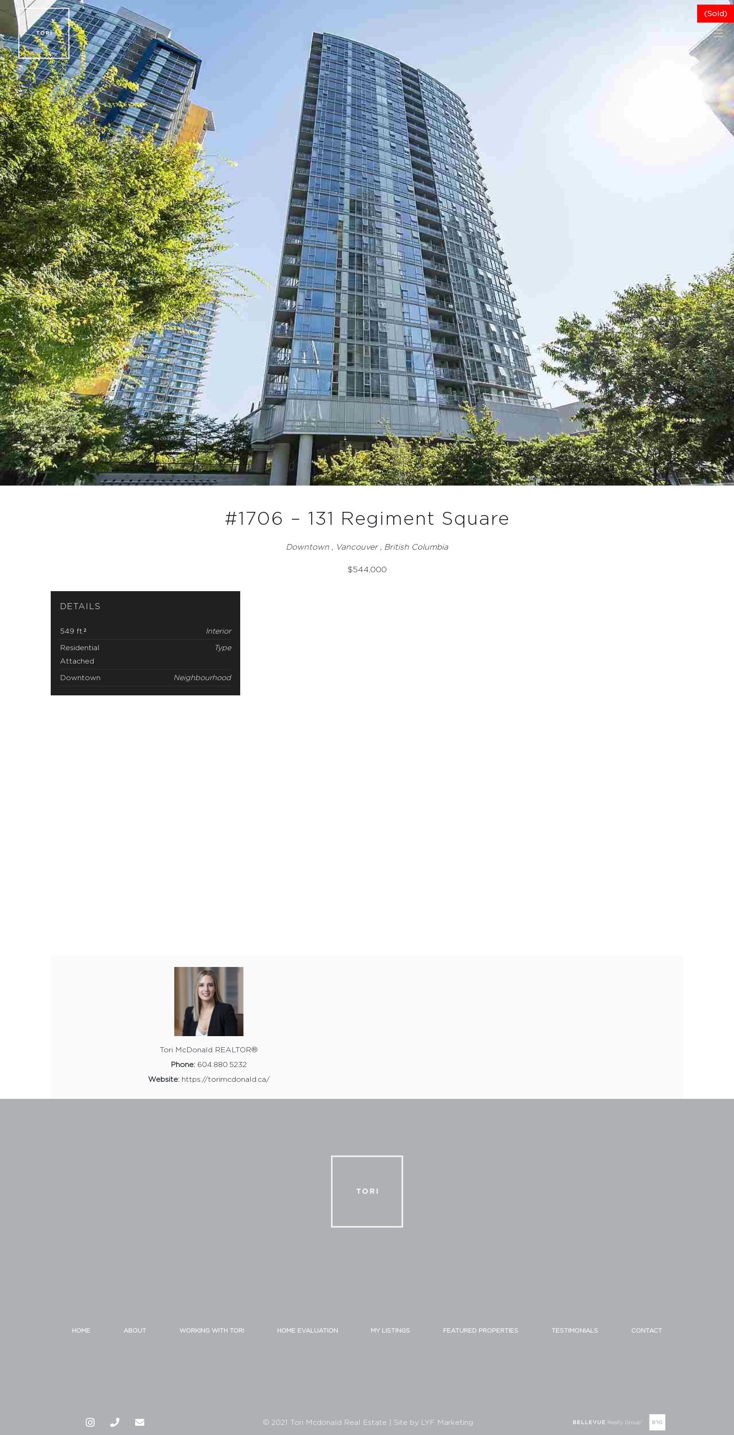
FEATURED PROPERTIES (480, 1328)
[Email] (139, 1420)
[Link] (44, 33)
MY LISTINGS (390, 1328)
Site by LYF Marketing (433, 1421)
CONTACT (646, 1328)
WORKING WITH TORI (211, 1328)
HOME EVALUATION (307, 1328)
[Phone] (114, 1420)
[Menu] (718, 33)
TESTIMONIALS (574, 1328)
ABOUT (135, 1328)
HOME (81, 1328)
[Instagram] (89, 1420)
